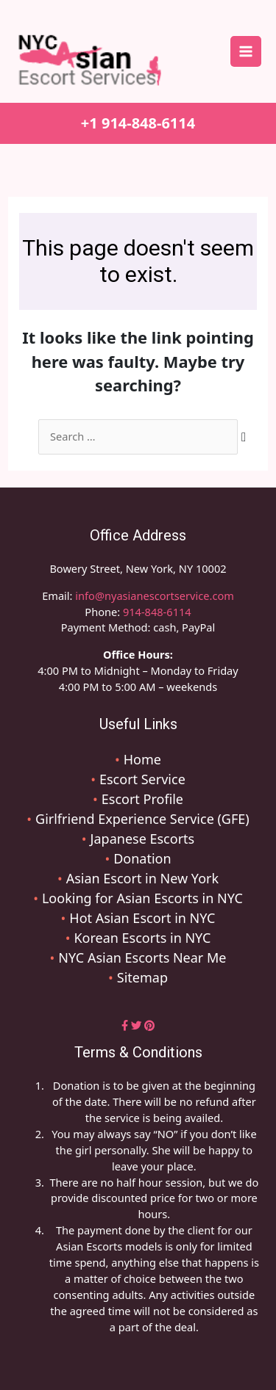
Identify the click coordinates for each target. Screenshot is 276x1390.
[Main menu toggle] (245, 51)
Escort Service (142, 779)
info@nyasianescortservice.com (153, 595)
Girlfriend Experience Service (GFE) (142, 819)
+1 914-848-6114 (138, 123)
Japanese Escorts (143, 838)
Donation (142, 858)
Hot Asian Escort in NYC (142, 918)
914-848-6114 (157, 611)
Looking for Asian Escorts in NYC (142, 898)
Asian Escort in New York (142, 878)
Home (142, 759)
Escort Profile (142, 799)
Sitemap (142, 977)
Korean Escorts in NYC (142, 937)
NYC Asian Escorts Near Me (142, 957)
